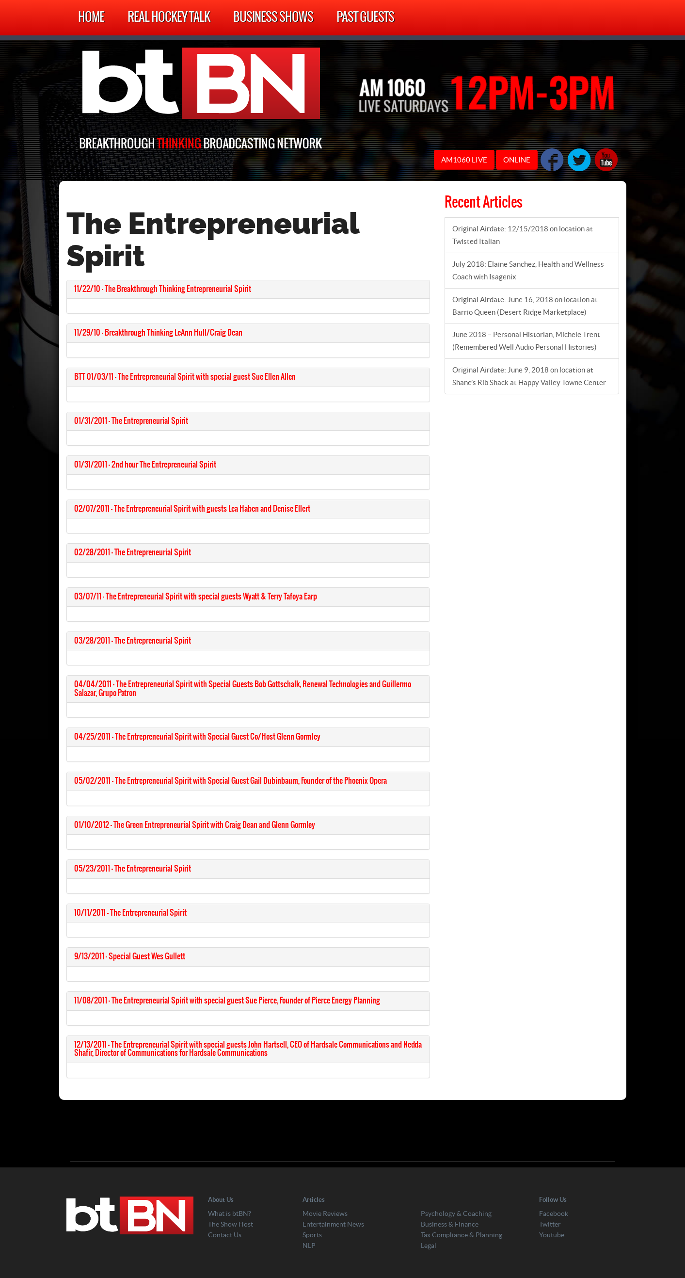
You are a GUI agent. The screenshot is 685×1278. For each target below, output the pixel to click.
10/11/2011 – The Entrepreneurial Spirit (130, 912)
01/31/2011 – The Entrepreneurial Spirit (131, 421)
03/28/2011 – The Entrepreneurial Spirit (132, 640)
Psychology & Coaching (456, 1213)
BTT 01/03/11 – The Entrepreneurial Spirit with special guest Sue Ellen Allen (185, 376)
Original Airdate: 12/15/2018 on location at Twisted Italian (522, 235)
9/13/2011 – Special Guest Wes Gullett (129, 956)
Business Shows (273, 17)
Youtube (551, 1235)
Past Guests (365, 17)
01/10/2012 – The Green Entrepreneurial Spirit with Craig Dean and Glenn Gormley (194, 825)
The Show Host (230, 1224)
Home (91, 17)
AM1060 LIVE (464, 160)
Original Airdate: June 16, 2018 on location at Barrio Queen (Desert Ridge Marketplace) (525, 305)
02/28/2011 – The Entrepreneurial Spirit (132, 552)
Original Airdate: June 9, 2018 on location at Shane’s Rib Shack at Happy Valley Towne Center (529, 376)
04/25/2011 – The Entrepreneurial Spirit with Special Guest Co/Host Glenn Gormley (197, 736)
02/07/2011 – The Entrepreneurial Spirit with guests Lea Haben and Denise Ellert (192, 508)
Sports (312, 1235)
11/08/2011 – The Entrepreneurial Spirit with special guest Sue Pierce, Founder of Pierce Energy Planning (227, 1000)
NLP (309, 1245)
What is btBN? (229, 1213)
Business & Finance (449, 1224)
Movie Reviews (325, 1213)
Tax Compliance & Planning (461, 1235)
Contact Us (224, 1235)
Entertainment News (333, 1224)
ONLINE (516, 160)
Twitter (550, 1224)
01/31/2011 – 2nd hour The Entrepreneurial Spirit (145, 464)
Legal (428, 1245)
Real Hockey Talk (168, 17)
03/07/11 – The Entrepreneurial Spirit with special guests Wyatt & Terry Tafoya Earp (195, 596)
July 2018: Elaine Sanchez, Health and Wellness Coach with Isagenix (528, 270)
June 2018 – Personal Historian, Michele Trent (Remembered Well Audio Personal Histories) (526, 340)
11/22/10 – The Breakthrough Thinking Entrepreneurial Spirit (162, 289)
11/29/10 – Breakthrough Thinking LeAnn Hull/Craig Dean (158, 332)
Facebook (553, 1213)
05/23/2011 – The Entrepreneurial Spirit (132, 868)
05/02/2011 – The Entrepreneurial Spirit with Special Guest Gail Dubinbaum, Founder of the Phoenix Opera (230, 781)
